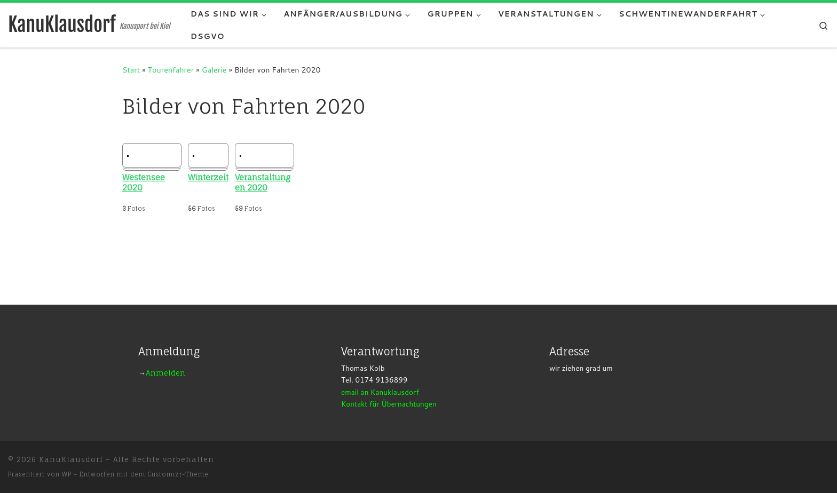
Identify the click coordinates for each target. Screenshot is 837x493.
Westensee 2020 (143, 183)
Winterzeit (208, 177)
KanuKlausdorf (71, 459)
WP (67, 474)
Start (131, 69)
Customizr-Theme (178, 474)
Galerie (214, 69)
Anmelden (165, 373)
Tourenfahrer (171, 69)
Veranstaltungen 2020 (262, 183)
